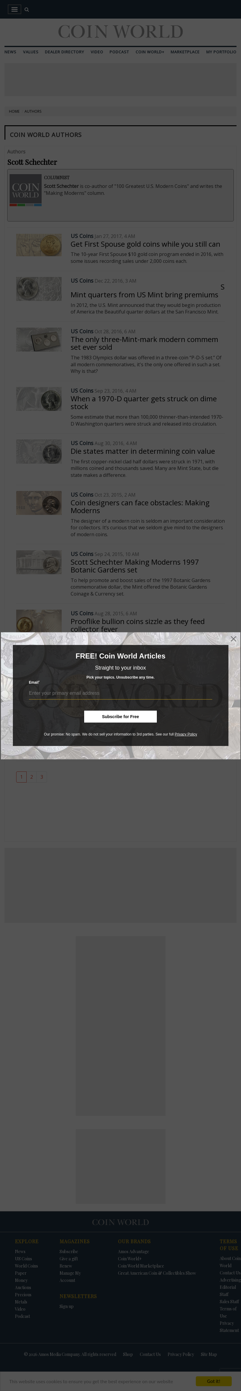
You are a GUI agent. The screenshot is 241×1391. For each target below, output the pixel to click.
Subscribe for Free (120, 716)
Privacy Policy (186, 734)
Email (34, 682)
